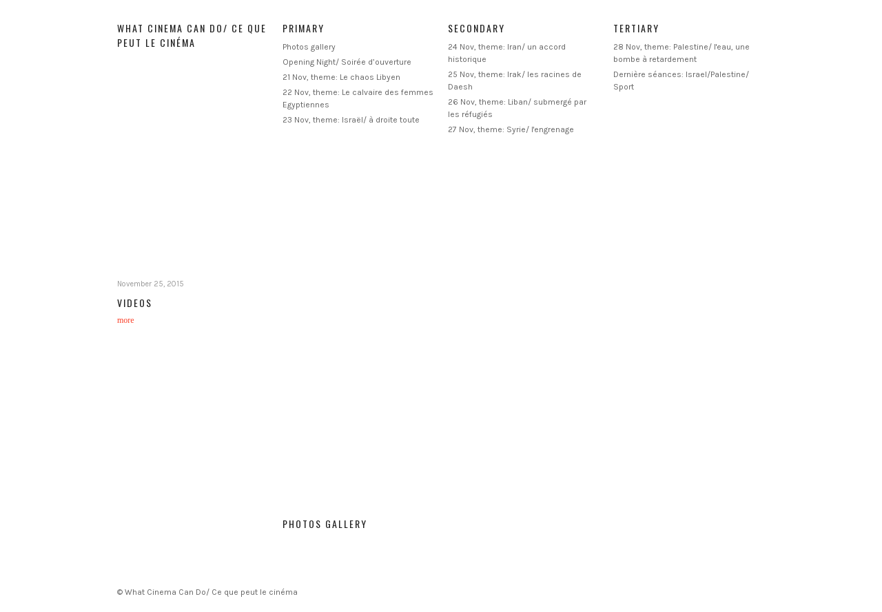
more (125, 320)
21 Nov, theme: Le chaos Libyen (341, 77)
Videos (134, 302)
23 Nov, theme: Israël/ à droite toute (351, 120)
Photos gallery (309, 47)
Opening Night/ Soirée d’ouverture (347, 62)
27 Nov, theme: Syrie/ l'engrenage (511, 129)
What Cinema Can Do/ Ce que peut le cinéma (192, 35)
